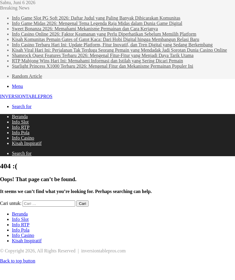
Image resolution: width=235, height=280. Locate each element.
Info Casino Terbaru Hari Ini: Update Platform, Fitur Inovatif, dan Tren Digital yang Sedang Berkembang (112, 44)
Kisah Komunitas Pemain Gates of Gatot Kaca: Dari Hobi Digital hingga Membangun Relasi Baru (105, 39)
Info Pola (20, 132)
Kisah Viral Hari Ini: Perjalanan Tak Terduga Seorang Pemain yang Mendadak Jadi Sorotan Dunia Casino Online (119, 50)
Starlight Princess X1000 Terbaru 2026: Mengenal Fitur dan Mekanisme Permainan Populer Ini (102, 66)
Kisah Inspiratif (27, 143)
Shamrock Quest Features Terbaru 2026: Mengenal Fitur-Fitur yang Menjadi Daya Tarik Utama (102, 55)
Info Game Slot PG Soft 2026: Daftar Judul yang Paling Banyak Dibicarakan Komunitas (96, 17)
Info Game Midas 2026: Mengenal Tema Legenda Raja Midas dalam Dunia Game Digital (97, 23)
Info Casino (23, 137)
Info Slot (20, 121)
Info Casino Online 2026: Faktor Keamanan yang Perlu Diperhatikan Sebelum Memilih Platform (104, 34)
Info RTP (20, 127)
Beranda (20, 116)
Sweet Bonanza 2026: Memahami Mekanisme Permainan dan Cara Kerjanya (85, 28)
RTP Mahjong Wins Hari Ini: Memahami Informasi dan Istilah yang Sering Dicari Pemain (97, 60)
